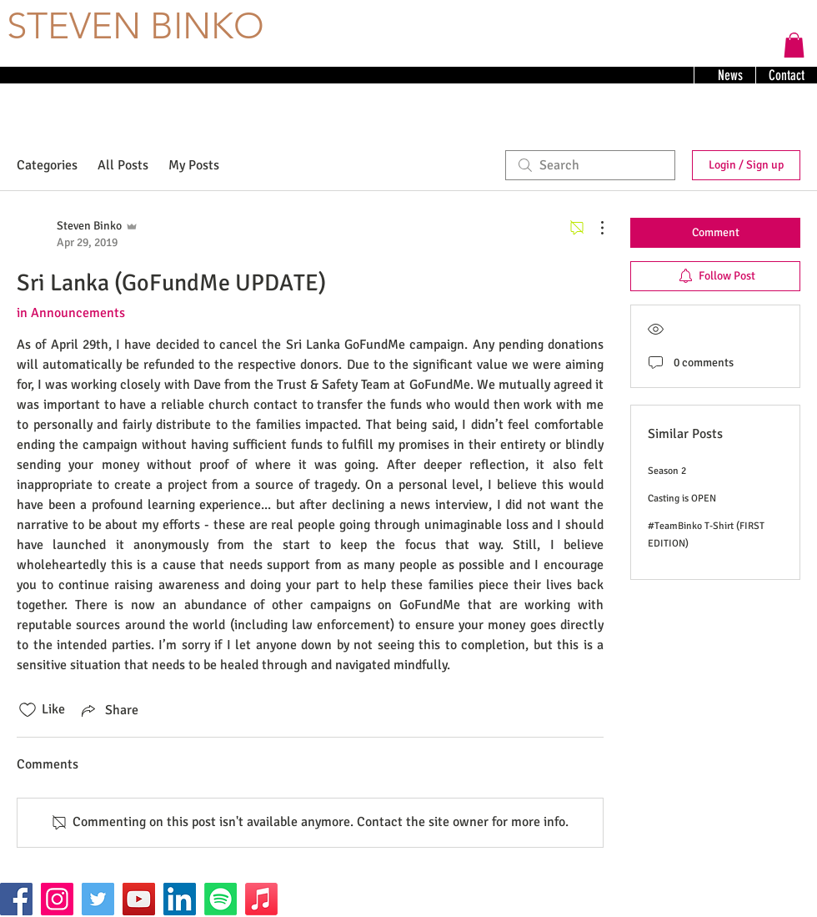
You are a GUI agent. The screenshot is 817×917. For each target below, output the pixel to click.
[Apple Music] (261, 899)
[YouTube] (139, 899)
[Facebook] (16, 899)
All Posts (123, 165)
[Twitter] (98, 899)
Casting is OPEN (682, 498)
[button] (794, 45)
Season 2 (667, 471)
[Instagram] (57, 899)
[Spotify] (220, 899)
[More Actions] (594, 228)
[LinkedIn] (179, 899)
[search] (590, 165)
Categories (47, 165)
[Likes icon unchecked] (27, 710)
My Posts (193, 165)
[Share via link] (108, 710)
